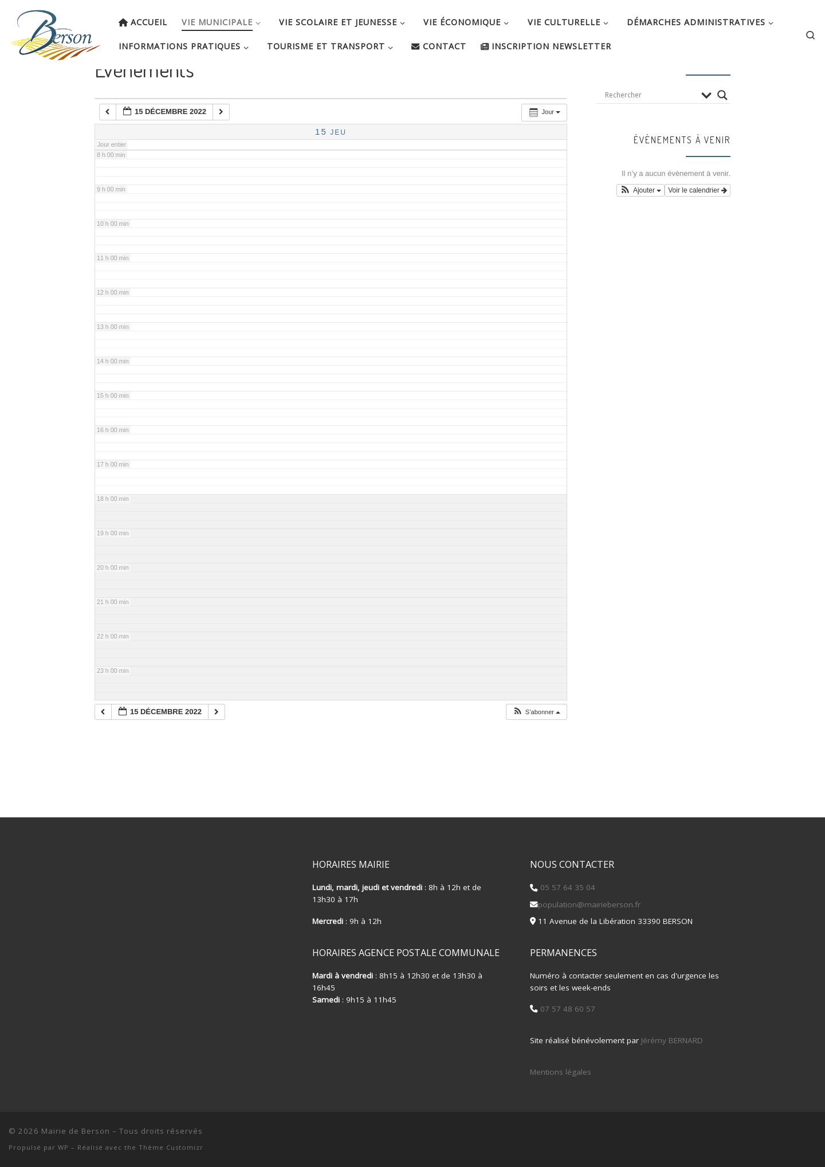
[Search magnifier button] (722, 129)
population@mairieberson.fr (589, 904)
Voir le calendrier (697, 224)
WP (63, 1147)
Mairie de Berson (75, 1131)
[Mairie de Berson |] (55, 31)
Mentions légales (560, 1072)
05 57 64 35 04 (566, 887)
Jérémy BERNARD (672, 1040)
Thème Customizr (171, 1147)
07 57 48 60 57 (566, 1009)
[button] (536, 746)
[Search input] (650, 129)
